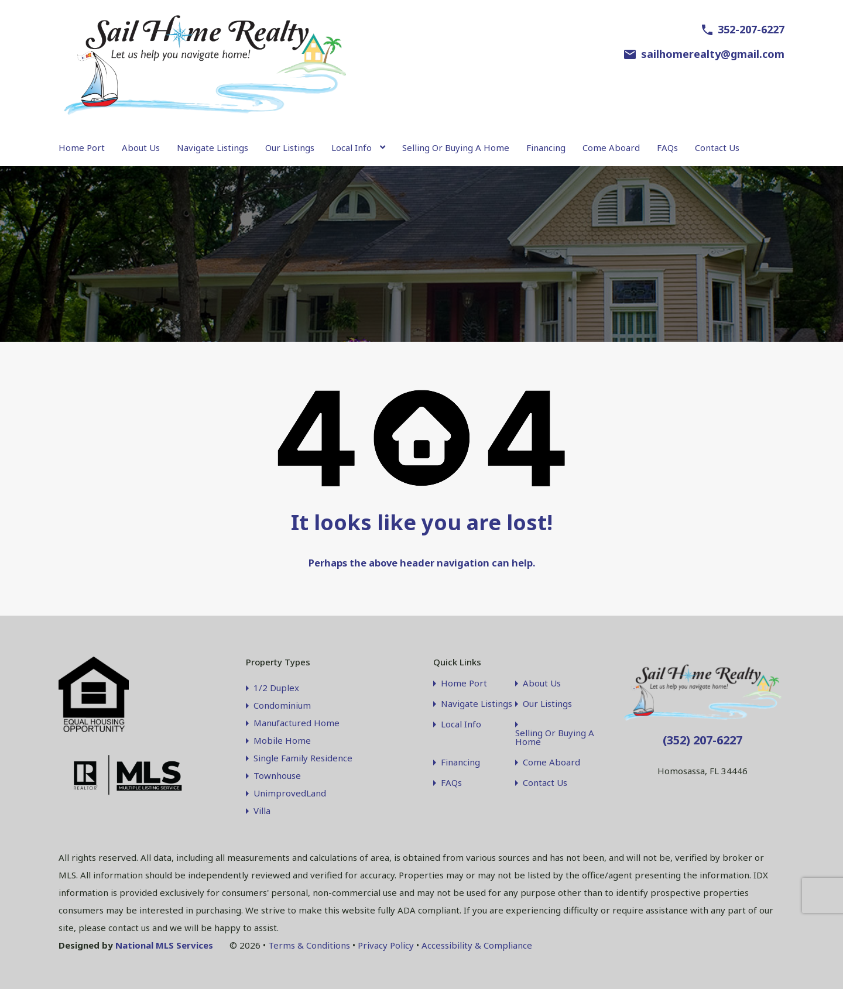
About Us (141, 147)
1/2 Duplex (276, 687)
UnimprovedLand (289, 793)
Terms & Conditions (309, 945)
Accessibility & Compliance (477, 945)
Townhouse (277, 775)
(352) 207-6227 (702, 740)
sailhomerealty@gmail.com (712, 54)
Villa (261, 810)
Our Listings (289, 147)
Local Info (351, 147)
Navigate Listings (212, 147)
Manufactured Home (296, 723)
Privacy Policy (386, 945)
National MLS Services (164, 945)
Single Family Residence (302, 758)
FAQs (667, 147)
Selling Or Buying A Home (455, 147)
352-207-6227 (751, 29)
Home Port (82, 147)
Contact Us (717, 147)
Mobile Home (282, 740)
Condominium (282, 705)
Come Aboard (611, 147)
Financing (546, 147)
